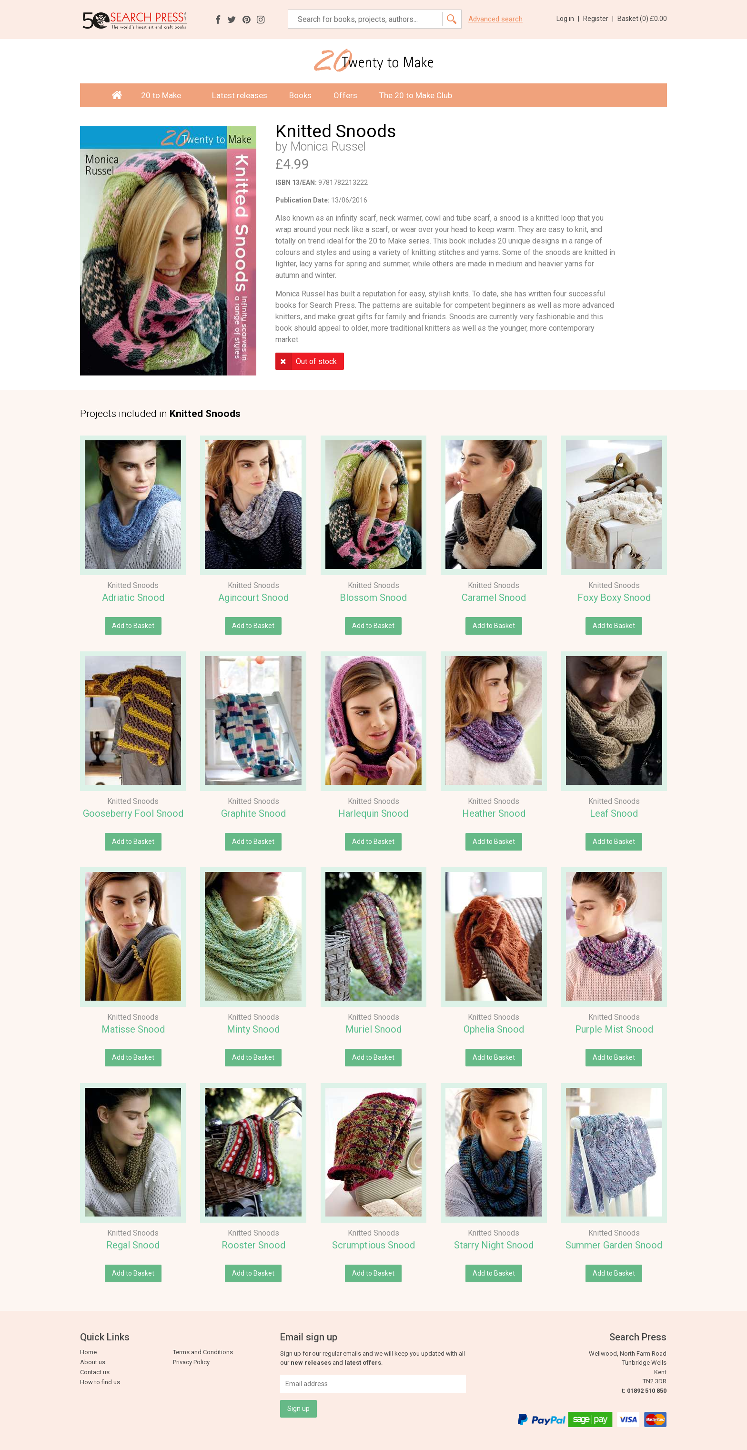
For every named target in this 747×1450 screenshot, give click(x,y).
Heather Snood (493, 813)
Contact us (95, 1372)
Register (598, 18)
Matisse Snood (133, 1029)
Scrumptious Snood (373, 1245)
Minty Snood (253, 1029)
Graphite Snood (253, 813)
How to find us (100, 1382)
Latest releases (239, 95)
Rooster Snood (253, 1245)
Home (88, 1352)
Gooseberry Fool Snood (133, 813)
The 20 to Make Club (415, 95)
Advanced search (495, 19)
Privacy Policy (191, 1362)
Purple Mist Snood (614, 1029)
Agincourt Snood (253, 597)
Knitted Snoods (133, 585)
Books (300, 95)
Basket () (642, 18)
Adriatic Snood (133, 597)
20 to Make (165, 95)
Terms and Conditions (203, 1352)
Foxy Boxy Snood (614, 597)
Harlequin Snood (373, 813)
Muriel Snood (373, 1029)
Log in (567, 18)
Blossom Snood (373, 597)
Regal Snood (133, 1245)
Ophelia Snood (494, 1029)
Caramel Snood (494, 597)
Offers (345, 95)
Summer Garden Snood (613, 1245)
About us (92, 1362)
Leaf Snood (614, 813)
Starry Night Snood (494, 1245)
